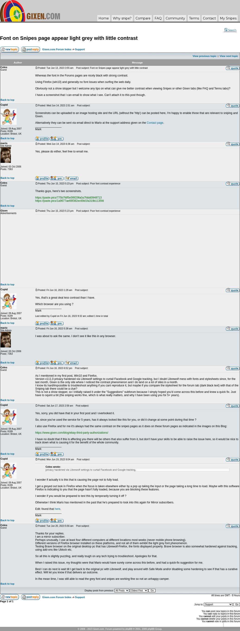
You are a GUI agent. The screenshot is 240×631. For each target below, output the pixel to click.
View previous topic (204, 56)
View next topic (229, 56)
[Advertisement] (137, 248)
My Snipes (228, 18)
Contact (209, 18)
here (57, 509)
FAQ (158, 18)
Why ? (122, 18)
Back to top (7, 99)
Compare (143, 18)
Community (175, 18)
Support (80, 49)
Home (103, 18)
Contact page (155, 122)
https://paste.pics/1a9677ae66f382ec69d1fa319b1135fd (69, 200)
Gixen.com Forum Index (56, 49)
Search (230, 30)
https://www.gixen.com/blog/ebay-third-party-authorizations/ (71, 432)
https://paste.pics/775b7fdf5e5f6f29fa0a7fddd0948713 (68, 197)
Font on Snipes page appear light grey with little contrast (69, 38)
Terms (194, 18)
